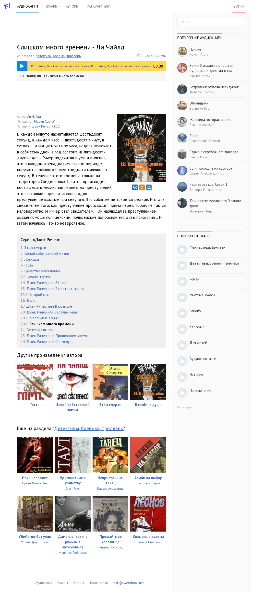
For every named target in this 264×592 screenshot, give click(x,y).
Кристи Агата (199, 54)
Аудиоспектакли (203, 358)
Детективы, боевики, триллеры (58, 56)
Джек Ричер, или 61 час (46, 282)
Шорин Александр (203, 173)
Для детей (198, 342)
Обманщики (199, 103)
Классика (197, 327)
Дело (31, 300)
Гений (194, 135)
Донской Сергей (202, 92)
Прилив (195, 49)
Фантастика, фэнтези (207, 247)
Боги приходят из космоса (211, 168)
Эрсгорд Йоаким (202, 189)
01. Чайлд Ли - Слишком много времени (52, 76)
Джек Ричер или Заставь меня (51, 312)
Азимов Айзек (200, 76)
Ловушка (31, 259)
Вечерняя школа (40, 329)
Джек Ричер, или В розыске (49, 306)
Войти (239, 6)
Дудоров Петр (201, 211)
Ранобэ (195, 311)
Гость (28, 265)
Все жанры (184, 407)
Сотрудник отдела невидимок (214, 87)
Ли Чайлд (34, 116)
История (196, 374)
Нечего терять (38, 276)
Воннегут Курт (200, 108)
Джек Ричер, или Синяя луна (49, 341)
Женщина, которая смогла (210, 119)
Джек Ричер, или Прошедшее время (56, 335)
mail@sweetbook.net (128, 582)
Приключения (200, 390)
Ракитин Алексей (202, 124)
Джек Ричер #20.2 (46, 126)
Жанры (52, 6)
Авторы (72, 6)
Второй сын (39, 294)
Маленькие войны (44, 317)
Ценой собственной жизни (46, 253)
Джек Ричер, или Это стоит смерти (55, 288)
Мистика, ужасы (202, 295)
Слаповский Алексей (205, 141)
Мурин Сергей (45, 121)
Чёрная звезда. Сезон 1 (208, 184)
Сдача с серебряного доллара (214, 152)
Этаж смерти (35, 247)
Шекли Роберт (200, 157)
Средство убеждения (42, 270)
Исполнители (98, 6)
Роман (194, 279)
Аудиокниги (27, 6)
